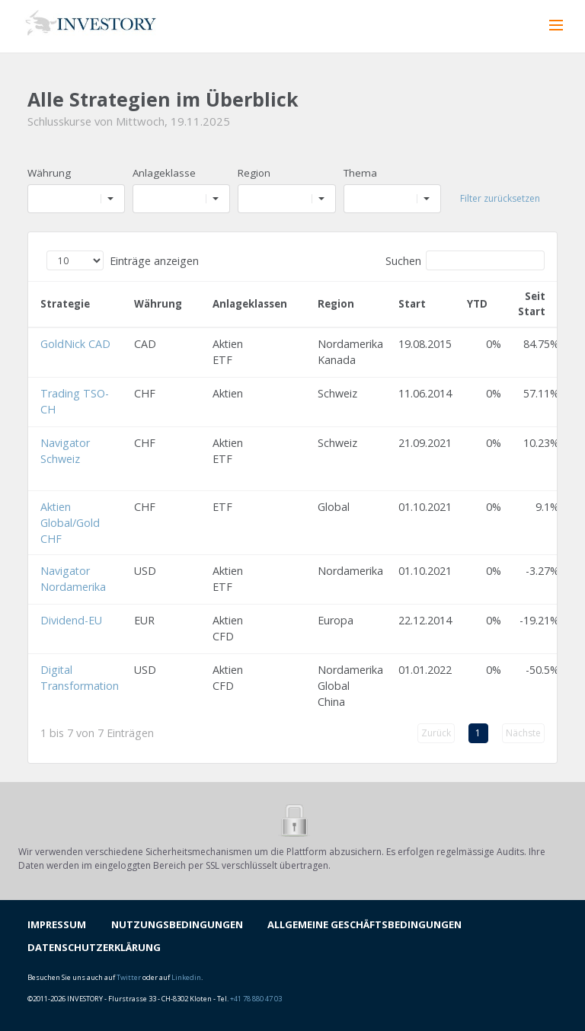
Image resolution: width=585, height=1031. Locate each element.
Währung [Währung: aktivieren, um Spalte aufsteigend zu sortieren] (158, 304)
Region (254, 173)
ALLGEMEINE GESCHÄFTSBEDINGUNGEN (364, 924)
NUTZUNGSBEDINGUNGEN (177, 924)
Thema (360, 173)
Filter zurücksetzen (500, 198)
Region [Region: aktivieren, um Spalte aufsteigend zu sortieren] (336, 304)
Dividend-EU (71, 620)
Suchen (465, 260)
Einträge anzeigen (122, 260)
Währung (49, 173)
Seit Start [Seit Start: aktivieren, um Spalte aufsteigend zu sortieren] (531, 303)
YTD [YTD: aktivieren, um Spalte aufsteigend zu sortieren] (477, 304)
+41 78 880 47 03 (256, 999)
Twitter (129, 977)
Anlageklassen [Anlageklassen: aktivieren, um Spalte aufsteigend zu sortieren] (250, 304)
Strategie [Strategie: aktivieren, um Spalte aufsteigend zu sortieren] (65, 304)
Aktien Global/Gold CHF (70, 523)
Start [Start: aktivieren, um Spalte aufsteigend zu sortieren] (412, 304)
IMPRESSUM (56, 924)
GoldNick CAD (75, 344)
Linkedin (186, 977)
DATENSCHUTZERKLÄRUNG (94, 947)
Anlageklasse (164, 173)
